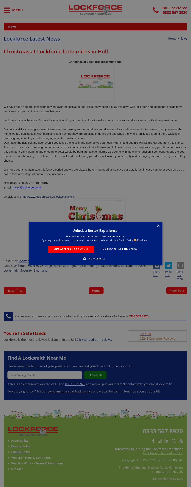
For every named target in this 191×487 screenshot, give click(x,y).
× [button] (158, 226)
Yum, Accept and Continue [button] (71, 249)
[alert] (95, 243)
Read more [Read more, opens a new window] (143, 240)
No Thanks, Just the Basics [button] (119, 249)
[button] (95, 258)
